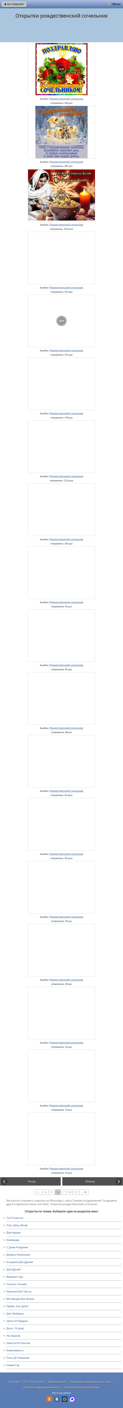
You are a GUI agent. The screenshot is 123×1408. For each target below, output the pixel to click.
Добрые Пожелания (18, 1254)
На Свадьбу (13, 1335)
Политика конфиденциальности (41, 1387)
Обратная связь (57, 1381)
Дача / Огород (15, 1328)
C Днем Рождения (17, 1247)
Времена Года (14, 1276)
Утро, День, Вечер (17, 1225)
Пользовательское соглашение (82, 1387)
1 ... (38, 1192)
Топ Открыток (14, 1217)
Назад (31, 1181)
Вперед (90, 1181)
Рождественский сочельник (66, 98)
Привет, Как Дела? (17, 1306)
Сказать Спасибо (16, 1284)
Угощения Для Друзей (19, 1262)
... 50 (84, 1192)
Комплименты (15, 1350)
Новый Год (12, 1365)
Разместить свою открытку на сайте (90, 1381)
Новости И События (18, 1343)
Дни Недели (13, 1232)
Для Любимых (15, 1313)
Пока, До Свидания (17, 1357)
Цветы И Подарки (17, 1321)
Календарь (13, 1240)
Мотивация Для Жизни (20, 1298)
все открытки (14, 4)
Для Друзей (13, 1269)
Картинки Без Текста (18, 1291)
